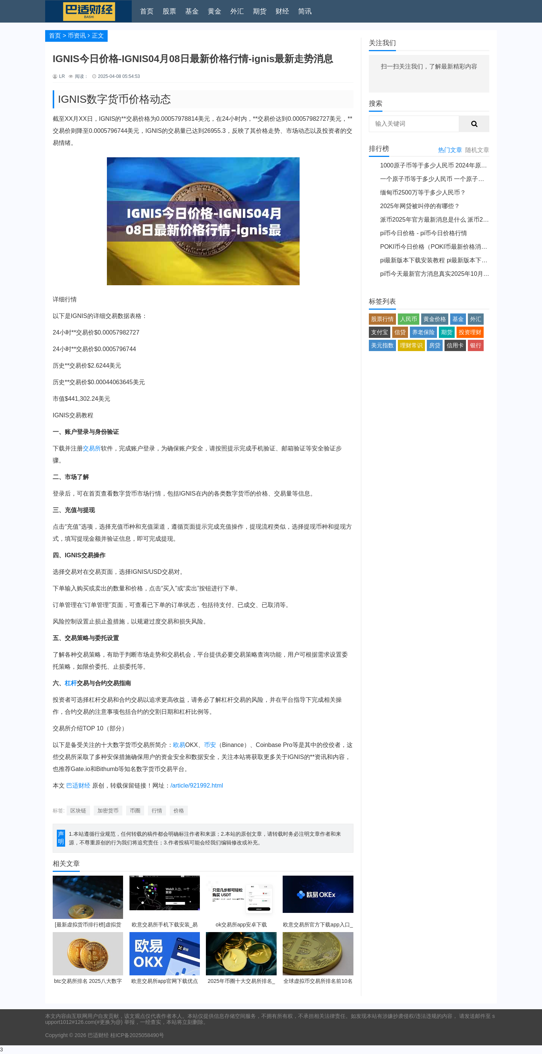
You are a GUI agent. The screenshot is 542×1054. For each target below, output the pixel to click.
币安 (210, 745)
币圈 (135, 811)
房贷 (434, 345)
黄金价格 (434, 319)
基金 (192, 11)
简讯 (305, 11)
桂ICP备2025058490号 (136, 1035)
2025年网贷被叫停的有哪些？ (420, 206)
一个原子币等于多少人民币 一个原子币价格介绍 (444, 179)
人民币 (408, 319)
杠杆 (71, 683)
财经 (282, 11)
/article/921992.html (197, 785)
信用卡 (455, 345)
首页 (147, 11)
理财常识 (411, 345)
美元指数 (382, 345)
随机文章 (477, 150)
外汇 (237, 11)
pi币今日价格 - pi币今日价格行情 (423, 233)
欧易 (179, 745)
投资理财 (470, 332)
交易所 (92, 448)
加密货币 (108, 811)
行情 (157, 811)
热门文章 (450, 150)
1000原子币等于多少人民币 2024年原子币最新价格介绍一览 (460, 165)
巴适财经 (78, 785)
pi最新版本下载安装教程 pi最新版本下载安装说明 (446, 260)
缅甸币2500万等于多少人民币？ (423, 192)
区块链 (78, 811)
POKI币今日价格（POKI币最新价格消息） (436, 246)
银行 (475, 345)
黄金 (214, 11)
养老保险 (423, 332)
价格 (179, 811)
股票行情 (382, 319)
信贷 (400, 332)
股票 (169, 11)
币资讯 (77, 35)
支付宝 (379, 332)
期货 (259, 11)
